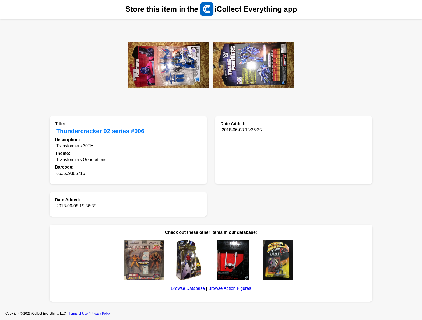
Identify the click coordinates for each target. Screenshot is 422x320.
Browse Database (188, 288)
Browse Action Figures (229, 288)
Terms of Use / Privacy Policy (89, 313)
